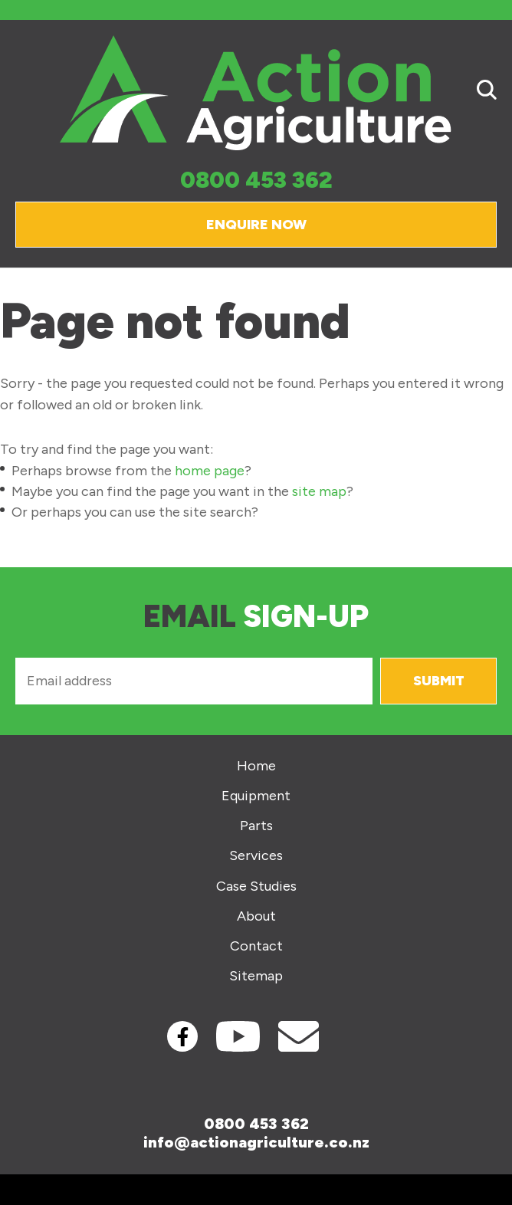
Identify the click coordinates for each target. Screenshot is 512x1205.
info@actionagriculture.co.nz (256, 1142)
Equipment (256, 796)
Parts (256, 826)
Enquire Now (256, 224)
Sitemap (256, 976)
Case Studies (256, 886)
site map (319, 491)
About (256, 916)
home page (210, 470)
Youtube (238, 1036)
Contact (256, 946)
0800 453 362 (256, 180)
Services (256, 856)
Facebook (182, 1036)
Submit (438, 680)
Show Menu (24, 92)
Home (256, 766)
